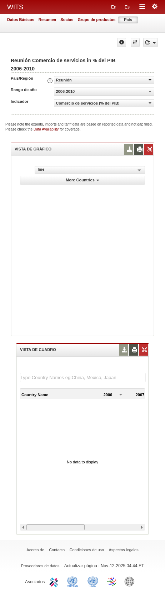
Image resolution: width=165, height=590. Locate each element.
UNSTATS (93, 581)
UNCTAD (74, 581)
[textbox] (83, 377)
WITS (15, 7)
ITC (55, 581)
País (128, 19)
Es (127, 7)
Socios (66, 19)
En (113, 7)
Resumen (47, 19)
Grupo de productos (96, 19)
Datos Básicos (20, 19)
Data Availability (47, 129)
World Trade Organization (112, 581)
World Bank (131, 581)
